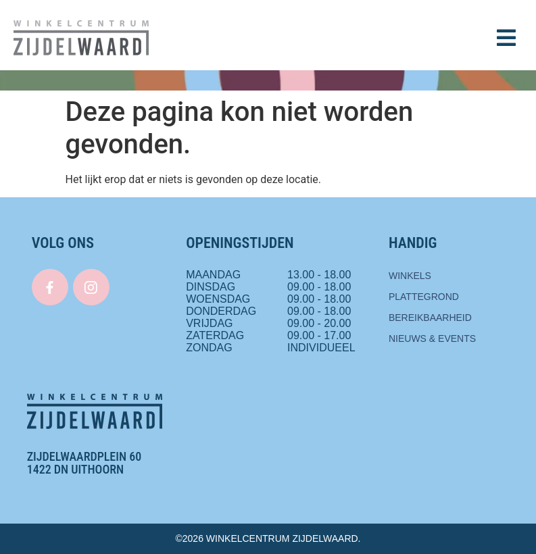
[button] (506, 37)
